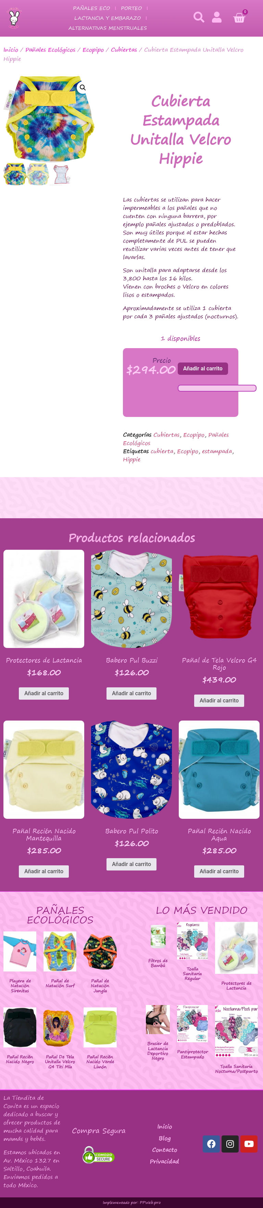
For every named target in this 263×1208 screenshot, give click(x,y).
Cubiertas (124, 49)
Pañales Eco (91, 8)
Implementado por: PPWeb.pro (132, 1202)
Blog (165, 1138)
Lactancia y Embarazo (107, 18)
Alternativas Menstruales (107, 28)
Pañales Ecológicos (50, 49)
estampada (217, 451)
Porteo (131, 8)
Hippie (131, 459)
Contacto (164, 1150)
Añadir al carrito (203, 368)
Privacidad (164, 1161)
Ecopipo (93, 49)
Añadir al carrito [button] (43, 693)
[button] (83, 87)
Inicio (10, 49)
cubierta (162, 451)
